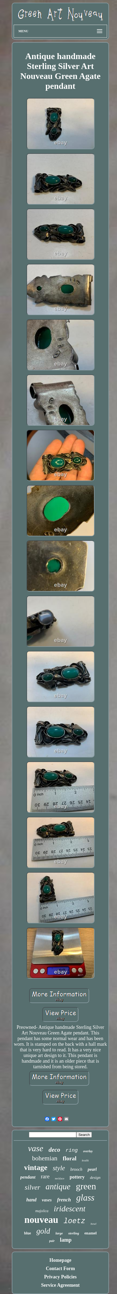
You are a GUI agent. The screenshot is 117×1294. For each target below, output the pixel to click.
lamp (65, 1240)
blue (27, 1233)
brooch (76, 1169)
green (86, 1186)
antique (58, 1186)
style (59, 1168)
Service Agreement (60, 1285)
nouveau (41, 1220)
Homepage (60, 1260)
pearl (92, 1169)
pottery (77, 1177)
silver (32, 1187)
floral (69, 1158)
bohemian (45, 1158)
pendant (28, 1177)
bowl (93, 1223)
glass (85, 1197)
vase (35, 1148)
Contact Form (60, 1268)
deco (54, 1149)
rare (45, 1176)
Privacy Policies (60, 1277)
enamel (90, 1233)
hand (31, 1199)
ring (72, 1150)
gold (43, 1231)
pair (52, 1241)
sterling (73, 1233)
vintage (35, 1167)
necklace (59, 1178)
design (95, 1177)
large (59, 1233)
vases (47, 1199)
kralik (85, 1160)
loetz (74, 1221)
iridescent (69, 1208)
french (64, 1199)
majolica (41, 1211)
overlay (88, 1151)
